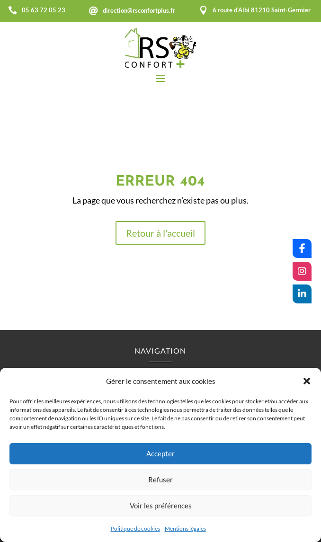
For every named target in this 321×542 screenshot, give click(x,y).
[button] (307, 381)
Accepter (160, 453)
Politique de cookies (135, 528)
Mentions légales (185, 528)
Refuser (160, 479)
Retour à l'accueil (160, 233)
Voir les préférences (161, 505)
